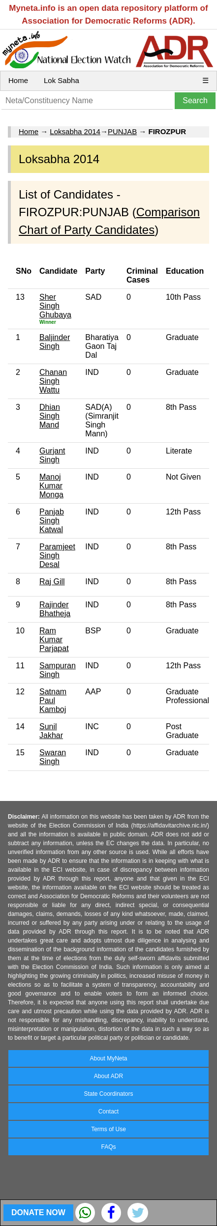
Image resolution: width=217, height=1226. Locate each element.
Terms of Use (108, 1129)
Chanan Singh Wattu (53, 381)
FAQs (108, 1146)
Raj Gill (52, 581)
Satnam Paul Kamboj (52, 700)
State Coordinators (108, 1093)
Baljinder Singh (54, 341)
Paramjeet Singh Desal (57, 555)
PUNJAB (122, 131)
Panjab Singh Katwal (51, 521)
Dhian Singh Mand (49, 416)
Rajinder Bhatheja (54, 609)
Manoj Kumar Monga (51, 486)
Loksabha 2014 (75, 131)
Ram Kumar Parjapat (54, 640)
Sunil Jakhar (51, 731)
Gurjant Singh (52, 455)
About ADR (108, 1076)
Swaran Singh (52, 757)
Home (18, 80)
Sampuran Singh (57, 670)
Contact (108, 1111)
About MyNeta (108, 1058)
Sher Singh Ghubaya (55, 306)
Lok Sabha (61, 80)
